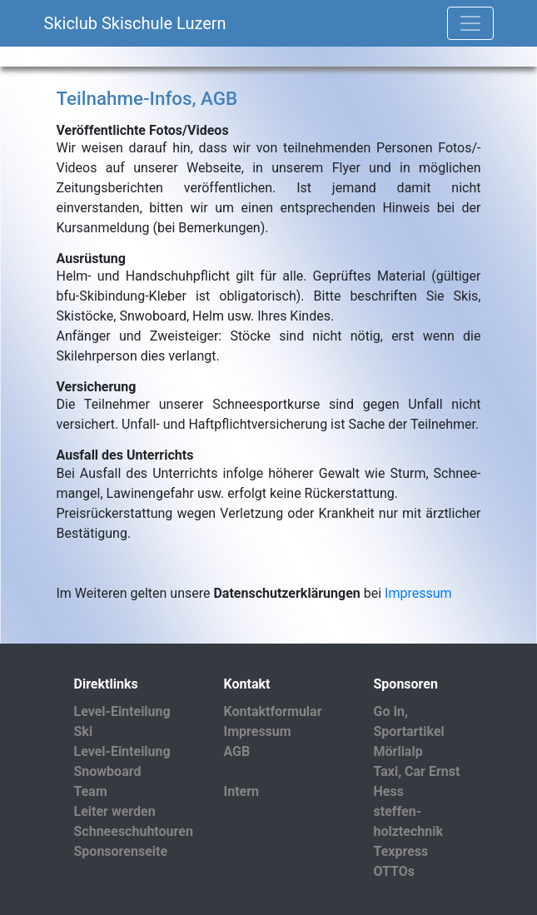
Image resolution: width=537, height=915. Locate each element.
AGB (237, 751)
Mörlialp (398, 751)
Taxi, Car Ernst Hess (417, 781)
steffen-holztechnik (408, 821)
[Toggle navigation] (470, 23)
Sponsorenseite (121, 851)
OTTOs (394, 871)
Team (90, 791)
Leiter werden (115, 811)
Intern (242, 791)
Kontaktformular (273, 711)
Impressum (418, 593)
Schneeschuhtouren (133, 831)
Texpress (401, 851)
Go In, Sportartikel (409, 721)
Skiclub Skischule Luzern (135, 23)
